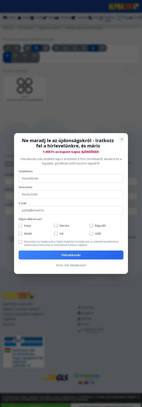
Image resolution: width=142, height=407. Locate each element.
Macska (64, 225)
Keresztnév (25, 187)
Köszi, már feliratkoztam (71, 265)
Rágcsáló (100, 225)
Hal (61, 233)
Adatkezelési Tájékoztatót (55, 241)
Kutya (27, 225)
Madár (28, 233)
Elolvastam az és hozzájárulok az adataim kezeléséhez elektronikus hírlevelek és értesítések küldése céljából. (71, 243)
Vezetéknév (26, 171)
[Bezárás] (122, 139)
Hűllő (98, 233)
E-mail (22, 203)
